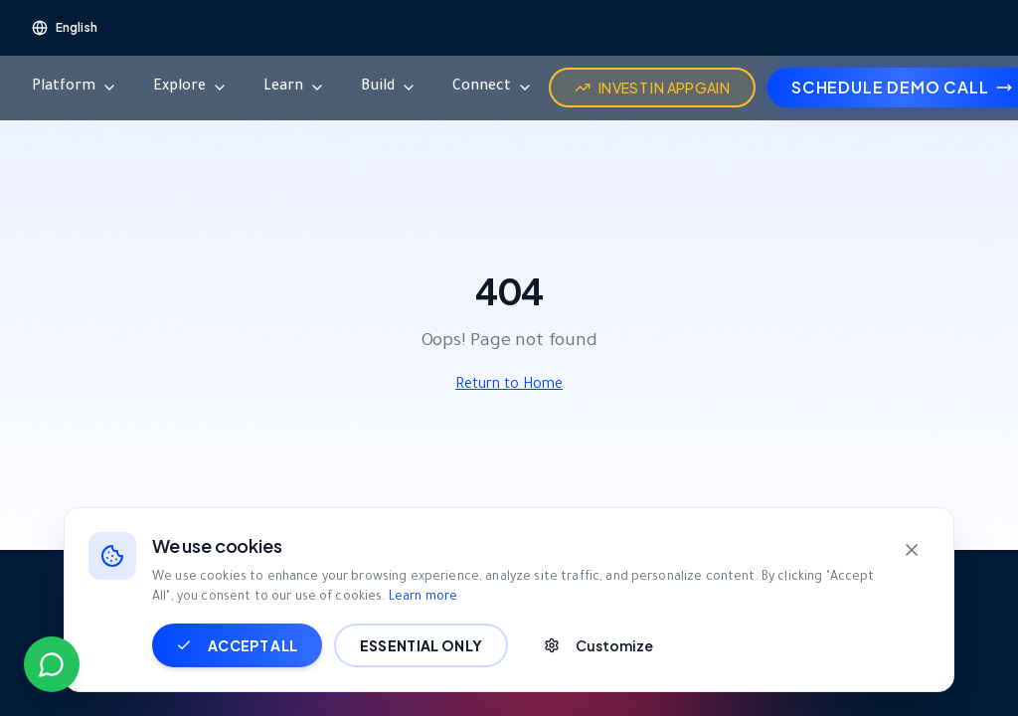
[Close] (912, 547)
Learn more (423, 595)
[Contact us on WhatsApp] (52, 664)
